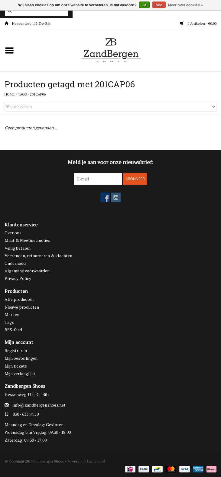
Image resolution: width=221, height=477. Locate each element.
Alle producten (19, 299)
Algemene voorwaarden (27, 271)
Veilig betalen (18, 248)
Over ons (13, 232)
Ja (144, 5)
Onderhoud (15, 263)
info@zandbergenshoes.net (39, 405)
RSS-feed (13, 330)
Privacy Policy (18, 278)
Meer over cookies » (185, 5)
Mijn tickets (16, 366)
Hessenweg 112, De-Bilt (27, 23)
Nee (159, 5)
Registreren (16, 350)
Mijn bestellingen (21, 358)
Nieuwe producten (22, 307)
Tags (22, 94)
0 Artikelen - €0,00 (198, 23)
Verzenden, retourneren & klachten (38, 255)
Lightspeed (96, 461)
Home (10, 94)
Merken (12, 314)
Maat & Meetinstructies (27, 240)
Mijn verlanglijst (20, 373)
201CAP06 (38, 94)
